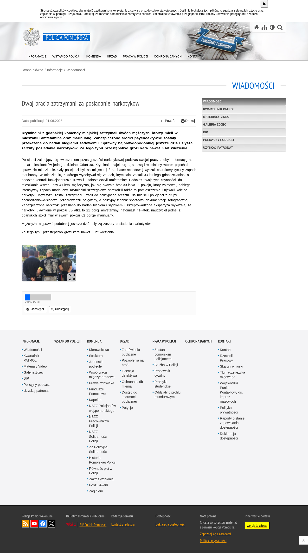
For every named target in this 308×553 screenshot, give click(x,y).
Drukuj (188, 121)
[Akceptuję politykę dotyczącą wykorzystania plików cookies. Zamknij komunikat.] (264, 4)
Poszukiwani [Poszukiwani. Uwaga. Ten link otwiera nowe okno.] (98, 485)
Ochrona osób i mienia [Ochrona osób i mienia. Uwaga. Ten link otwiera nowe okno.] (133, 384)
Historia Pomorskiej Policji (102, 460)
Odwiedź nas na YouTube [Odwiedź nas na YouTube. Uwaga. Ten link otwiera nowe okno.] (34, 524)
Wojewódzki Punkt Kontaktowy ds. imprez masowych (231, 392)
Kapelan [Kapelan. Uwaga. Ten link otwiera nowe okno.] (95, 400)
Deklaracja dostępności (229, 436)
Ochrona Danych (198, 341)
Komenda (94, 341)
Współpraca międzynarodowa (102, 374)
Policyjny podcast (218, 140)
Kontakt (224, 341)
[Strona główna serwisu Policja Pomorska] (256, 27)
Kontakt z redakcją (123, 524)
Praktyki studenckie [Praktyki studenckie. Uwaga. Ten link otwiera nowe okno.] (162, 384)
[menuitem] (37, 55)
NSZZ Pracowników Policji (99, 421)
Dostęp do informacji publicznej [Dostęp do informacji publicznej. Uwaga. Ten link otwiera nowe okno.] (129, 396)
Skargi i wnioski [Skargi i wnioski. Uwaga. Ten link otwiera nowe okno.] (231, 366)
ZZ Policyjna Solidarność (98, 449)
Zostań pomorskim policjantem (163, 354)
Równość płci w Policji (100, 471)
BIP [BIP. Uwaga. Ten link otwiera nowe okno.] (205, 132)
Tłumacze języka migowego (232, 374)
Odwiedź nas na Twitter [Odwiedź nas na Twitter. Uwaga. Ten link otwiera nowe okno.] (51, 524)
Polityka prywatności (229, 410)
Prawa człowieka (101, 383)
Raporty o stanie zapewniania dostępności (232, 422)
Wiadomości (76, 70)
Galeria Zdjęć (214, 124)
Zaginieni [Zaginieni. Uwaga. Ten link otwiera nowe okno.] (96, 491)
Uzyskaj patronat (218, 147)
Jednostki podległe (96, 364)
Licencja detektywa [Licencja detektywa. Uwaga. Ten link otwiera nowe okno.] (129, 373)
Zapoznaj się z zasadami (215, 533)
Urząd (124, 341)
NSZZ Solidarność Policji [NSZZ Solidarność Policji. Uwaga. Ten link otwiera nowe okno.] (98, 436)
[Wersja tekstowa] (272, 27)
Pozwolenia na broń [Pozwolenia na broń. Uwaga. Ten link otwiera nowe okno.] (133, 362)
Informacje (55, 70)
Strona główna (32, 70)
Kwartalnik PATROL (219, 109)
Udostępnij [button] (35, 309)
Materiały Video (216, 117)
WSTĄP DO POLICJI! (67, 341)
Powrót (167, 121)
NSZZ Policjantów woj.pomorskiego (102, 408)
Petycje (127, 408)
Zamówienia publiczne (131, 352)
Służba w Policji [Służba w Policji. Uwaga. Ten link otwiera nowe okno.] (166, 365)
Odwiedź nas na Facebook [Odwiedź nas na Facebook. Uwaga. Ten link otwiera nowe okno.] (43, 524)
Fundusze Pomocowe (97, 391)
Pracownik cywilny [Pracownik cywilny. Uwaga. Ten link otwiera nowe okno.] (162, 373)
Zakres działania (101, 479)
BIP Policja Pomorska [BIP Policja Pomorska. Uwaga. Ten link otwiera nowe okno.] (92, 524)
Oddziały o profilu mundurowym (167, 394)
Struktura (96, 356)
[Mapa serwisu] (264, 27)
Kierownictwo (99, 350)
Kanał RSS (25, 524)
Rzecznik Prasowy (227, 358)
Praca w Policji (164, 341)
